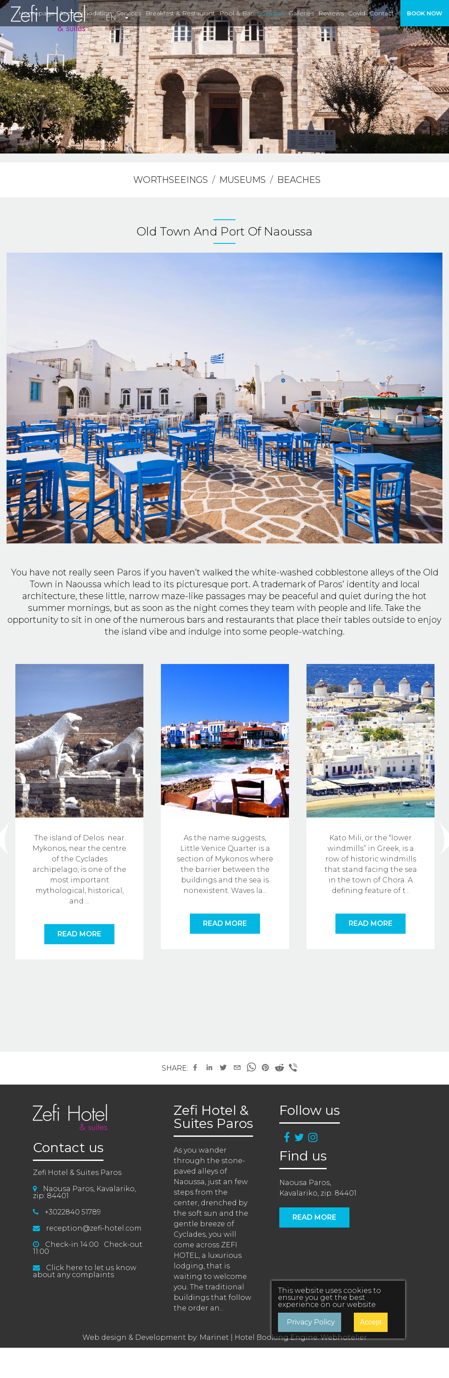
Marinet (214, 1337)
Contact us (68, 1147)
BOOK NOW (424, 13)
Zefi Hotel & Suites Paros (213, 1117)
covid (356, 13)
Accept (370, 1322)
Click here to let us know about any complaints (84, 1271)
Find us (303, 1156)
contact (382, 13)
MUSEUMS (242, 179)
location (270, 13)
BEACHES (299, 179)
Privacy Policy (311, 1322)
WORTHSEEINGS (170, 179)
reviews (331, 13)
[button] (195, 1067)
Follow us (309, 1110)
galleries (301, 13)
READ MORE (79, 934)
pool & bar (236, 13)
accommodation (85, 13)
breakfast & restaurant (180, 13)
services (128, 13)
